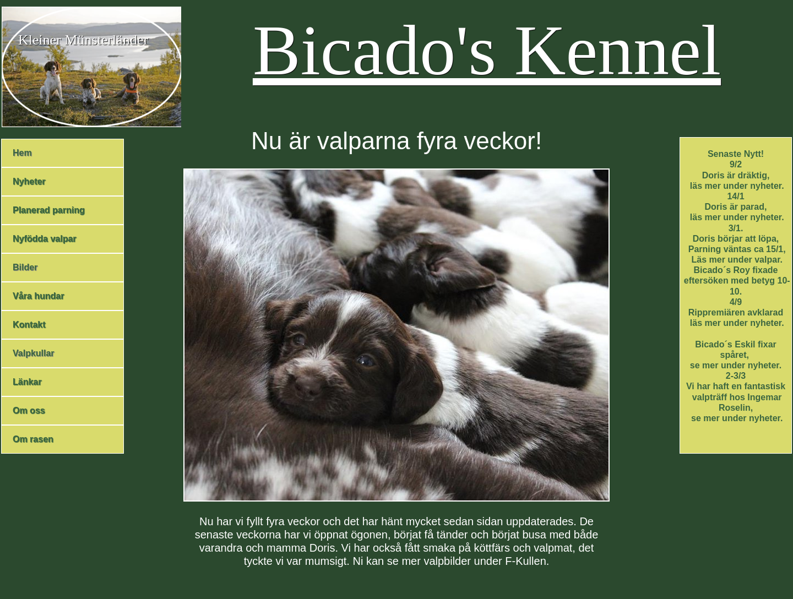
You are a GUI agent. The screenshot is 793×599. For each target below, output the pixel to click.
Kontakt (29, 324)
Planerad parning (49, 210)
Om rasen (33, 439)
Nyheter (29, 181)
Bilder (25, 267)
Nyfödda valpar (45, 238)
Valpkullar (34, 353)
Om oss (29, 410)
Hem (22, 152)
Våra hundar (38, 296)
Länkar (27, 381)
